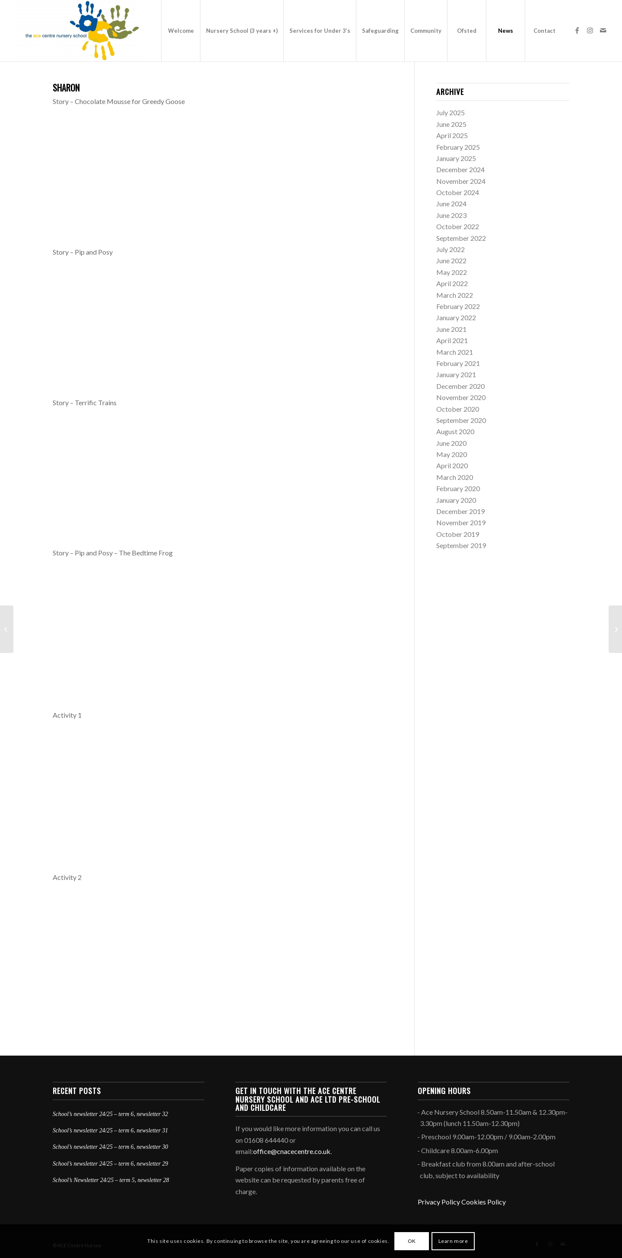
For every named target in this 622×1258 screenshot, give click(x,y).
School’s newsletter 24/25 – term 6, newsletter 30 (110, 1147)
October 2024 (457, 192)
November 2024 (461, 181)
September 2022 (461, 238)
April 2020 (452, 465)
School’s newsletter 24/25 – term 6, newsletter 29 (110, 1163)
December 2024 (460, 169)
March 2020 (454, 477)
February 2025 (458, 147)
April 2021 (452, 340)
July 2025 (450, 112)
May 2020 (451, 454)
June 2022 (451, 260)
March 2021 (454, 352)
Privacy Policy (439, 1202)
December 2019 (460, 511)
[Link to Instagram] (590, 30)
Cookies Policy (483, 1202)
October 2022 (457, 226)
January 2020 (456, 500)
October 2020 (457, 409)
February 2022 (458, 306)
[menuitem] (180, 30)
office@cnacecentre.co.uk (291, 1151)
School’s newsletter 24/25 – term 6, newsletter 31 (110, 1130)
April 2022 (452, 283)
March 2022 (454, 295)
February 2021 (458, 363)
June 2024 (451, 203)
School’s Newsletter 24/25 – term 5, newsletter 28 (111, 1180)
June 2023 (451, 215)
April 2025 (452, 135)
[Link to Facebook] (577, 30)
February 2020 (458, 488)
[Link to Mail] (603, 30)
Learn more (453, 1241)
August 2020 (455, 431)
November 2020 (461, 397)
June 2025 (451, 124)
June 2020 (451, 443)
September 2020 (461, 420)
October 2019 (457, 534)
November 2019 (461, 522)
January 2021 (456, 374)
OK (412, 1241)
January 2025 (456, 158)
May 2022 (451, 272)
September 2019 (461, 545)
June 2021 (451, 329)
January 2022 (456, 317)
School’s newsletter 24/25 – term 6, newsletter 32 (110, 1114)
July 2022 (450, 249)
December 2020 (460, 386)
